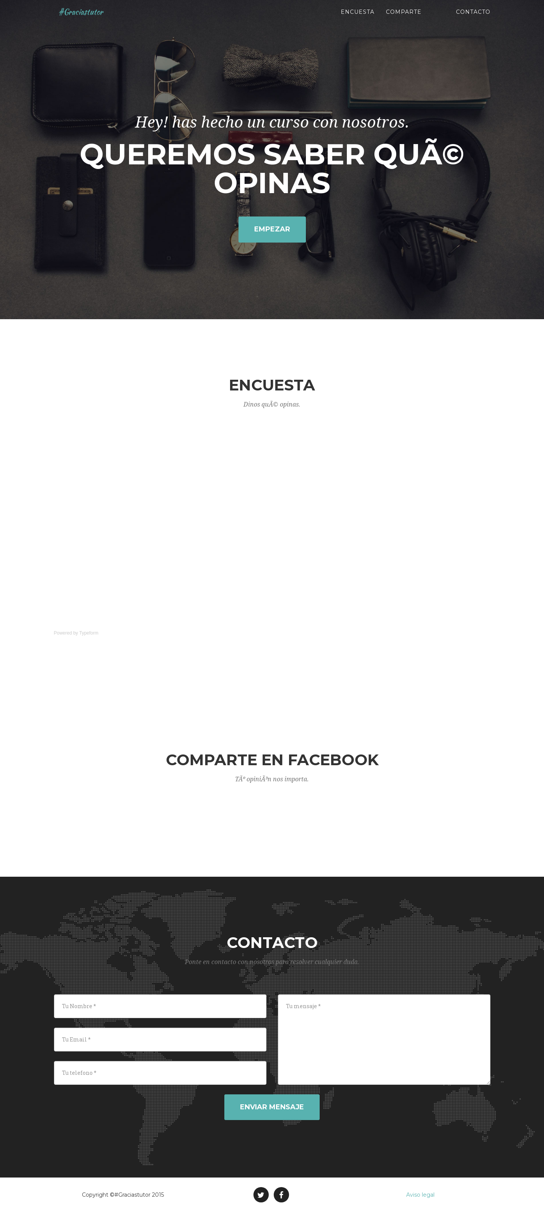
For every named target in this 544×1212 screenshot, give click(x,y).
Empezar (272, 229)
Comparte (403, 19)
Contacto (473, 19)
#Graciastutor (84, 19)
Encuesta (357, 19)
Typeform (88, 633)
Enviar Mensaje (272, 1107)
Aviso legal (420, 1194)
